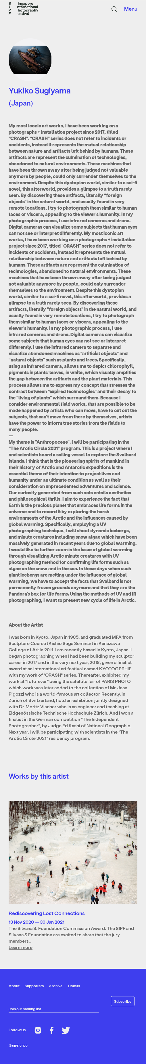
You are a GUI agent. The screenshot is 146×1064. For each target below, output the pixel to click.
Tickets (74, 985)
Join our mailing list (25, 1008)
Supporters (34, 985)
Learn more (20, 947)
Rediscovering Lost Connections (47, 913)
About (14, 985)
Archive (55, 985)
